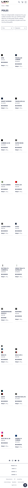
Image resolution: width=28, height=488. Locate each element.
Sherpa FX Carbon (18, 439)
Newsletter (14, 482)
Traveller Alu (20, 101)
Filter (3, 28)
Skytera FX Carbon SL (5, 269)
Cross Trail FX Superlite (20, 269)
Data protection (9, 479)
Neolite (3, 355)
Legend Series (5, 226)
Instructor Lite (20, 397)
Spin (2, 58)
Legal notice (14, 485)
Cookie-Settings (7, 482)
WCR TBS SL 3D (5, 438)
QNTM (3, 397)
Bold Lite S (18, 355)
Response (18, 311)
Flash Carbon (5, 185)
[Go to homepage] (5, 2)
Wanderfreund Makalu (6, 312)
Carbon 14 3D (5, 143)
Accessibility (19, 479)
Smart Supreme (6, 101)
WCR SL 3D (18, 185)
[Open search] (19, 2)
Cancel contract (21, 482)
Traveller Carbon (18, 58)
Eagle (17, 226)
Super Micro (19, 143)
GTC (14, 479)
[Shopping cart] (22, 2)
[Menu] (26, 2)
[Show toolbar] (25, 485)
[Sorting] (21, 28)
